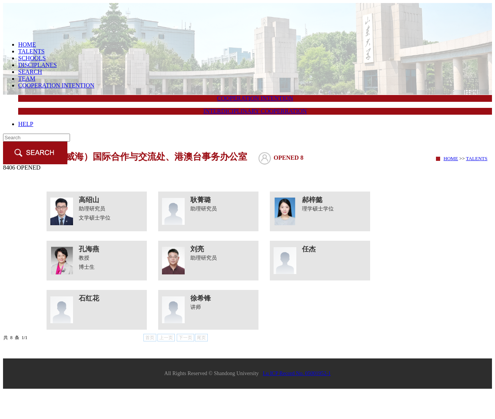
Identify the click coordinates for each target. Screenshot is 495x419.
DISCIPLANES (37, 65)
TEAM (26, 78)
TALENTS (31, 51)
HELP (25, 124)
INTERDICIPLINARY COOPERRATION (255, 111)
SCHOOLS (32, 58)
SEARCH (30, 72)
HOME (27, 44)
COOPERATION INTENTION (56, 85)
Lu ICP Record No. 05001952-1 (297, 373)
